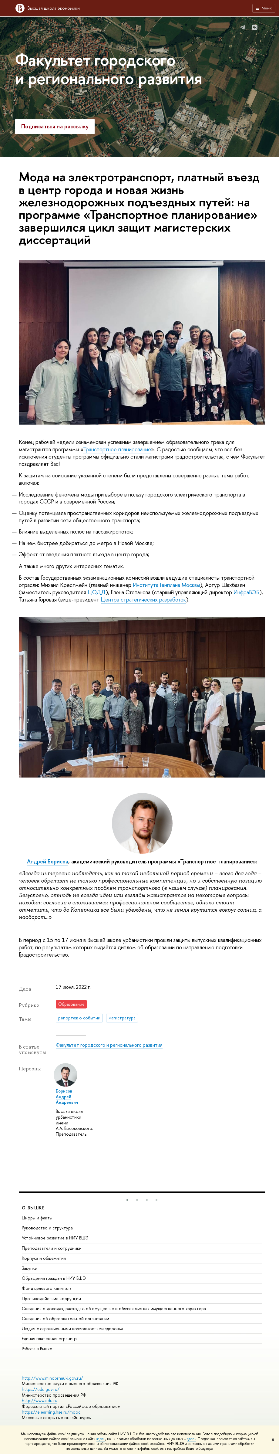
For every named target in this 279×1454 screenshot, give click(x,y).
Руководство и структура (47, 1228)
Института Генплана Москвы (166, 585)
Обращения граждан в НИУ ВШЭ (54, 1278)
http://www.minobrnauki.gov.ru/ (52, 1378)
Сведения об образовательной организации (65, 1318)
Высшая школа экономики (54, 8)
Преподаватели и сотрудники (52, 1248)
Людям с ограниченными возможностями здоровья (72, 1328)
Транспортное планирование (117, 449)
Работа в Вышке (37, 1348)
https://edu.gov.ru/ (40, 1389)
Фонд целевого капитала (47, 1288)
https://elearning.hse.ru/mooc (51, 1412)
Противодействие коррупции (51, 1298)
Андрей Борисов (47, 861)
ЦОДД (97, 592)
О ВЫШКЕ (33, 1208)
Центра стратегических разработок (143, 599)
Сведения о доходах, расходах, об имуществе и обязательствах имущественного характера (114, 1308)
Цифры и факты (37, 1218)
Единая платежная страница (49, 1338)
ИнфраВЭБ (246, 592)
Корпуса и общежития (44, 1258)
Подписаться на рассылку (55, 126)
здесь (100, 1438)
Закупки (29, 1268)
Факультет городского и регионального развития (108, 68)
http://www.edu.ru (39, 1400)
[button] (127, 1200)
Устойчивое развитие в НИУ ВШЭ (55, 1238)
